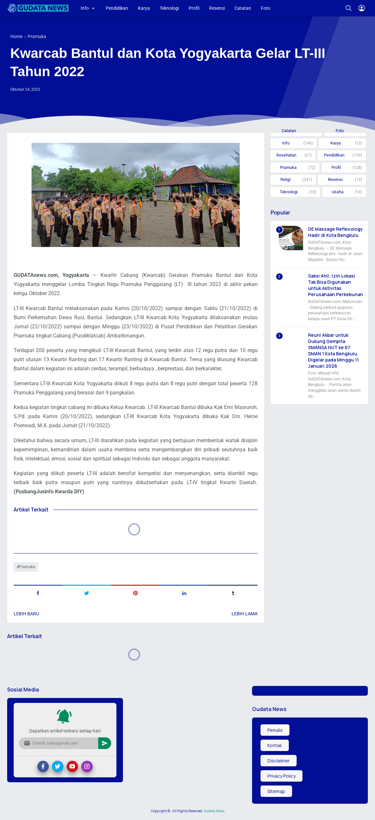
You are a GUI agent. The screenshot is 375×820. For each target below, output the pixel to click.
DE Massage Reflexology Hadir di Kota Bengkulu (335, 232)
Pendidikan (117, 8)
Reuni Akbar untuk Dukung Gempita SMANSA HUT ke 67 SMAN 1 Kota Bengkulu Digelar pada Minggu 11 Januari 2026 (333, 350)
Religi (285, 179)
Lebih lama (245, 613)
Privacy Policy (281, 776)
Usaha (337, 191)
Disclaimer (278, 761)
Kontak (274, 745)
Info (85, 8)
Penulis (275, 730)
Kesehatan (286, 155)
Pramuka (27, 567)
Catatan (242, 8)
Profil (194, 8)
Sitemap (276, 791)
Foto (265, 8)
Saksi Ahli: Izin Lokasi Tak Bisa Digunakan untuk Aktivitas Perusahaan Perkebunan (335, 285)
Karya (144, 8)
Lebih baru (26, 613)
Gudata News (214, 811)
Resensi (217, 8)
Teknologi (169, 8)
